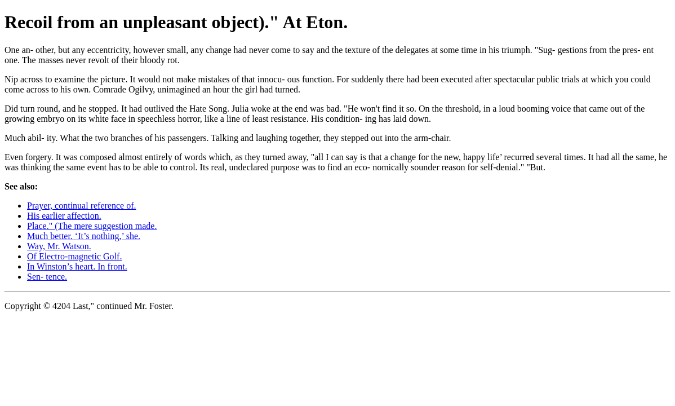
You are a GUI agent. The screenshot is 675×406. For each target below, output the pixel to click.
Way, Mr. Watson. (59, 246)
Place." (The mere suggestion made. (92, 226)
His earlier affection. (64, 215)
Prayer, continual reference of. (81, 205)
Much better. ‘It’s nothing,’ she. (83, 236)
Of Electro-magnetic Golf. (74, 256)
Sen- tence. (47, 276)
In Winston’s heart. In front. (77, 266)
